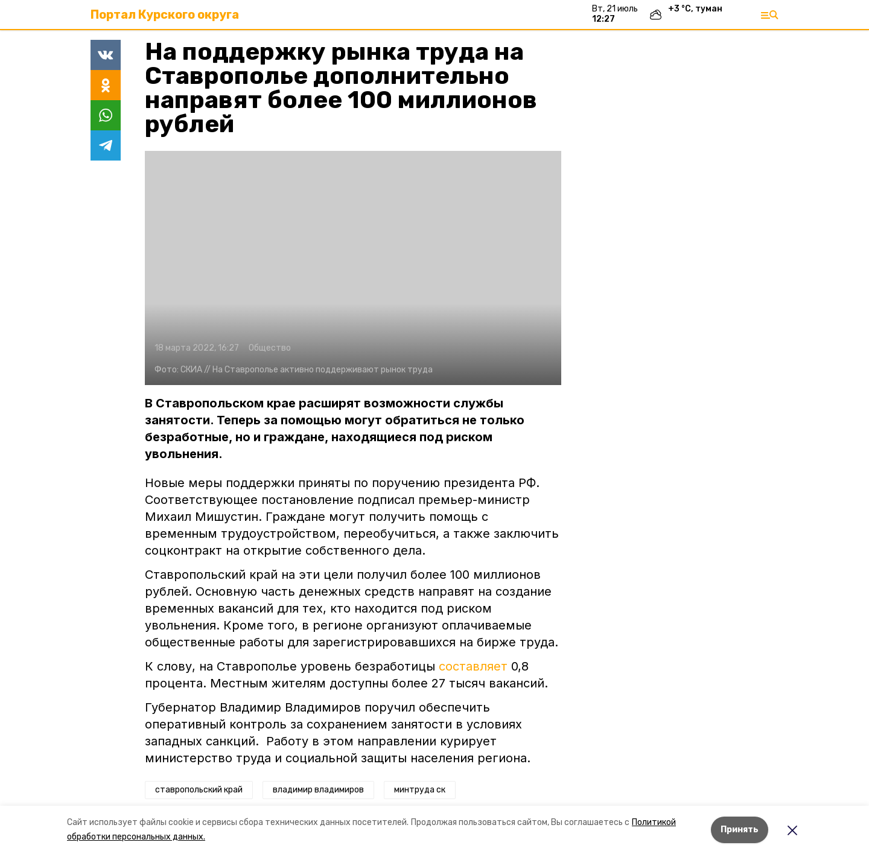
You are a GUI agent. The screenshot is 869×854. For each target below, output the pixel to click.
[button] (353, 268)
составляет (473, 666)
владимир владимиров (318, 790)
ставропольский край (199, 790)
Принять (740, 829)
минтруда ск (419, 790)
